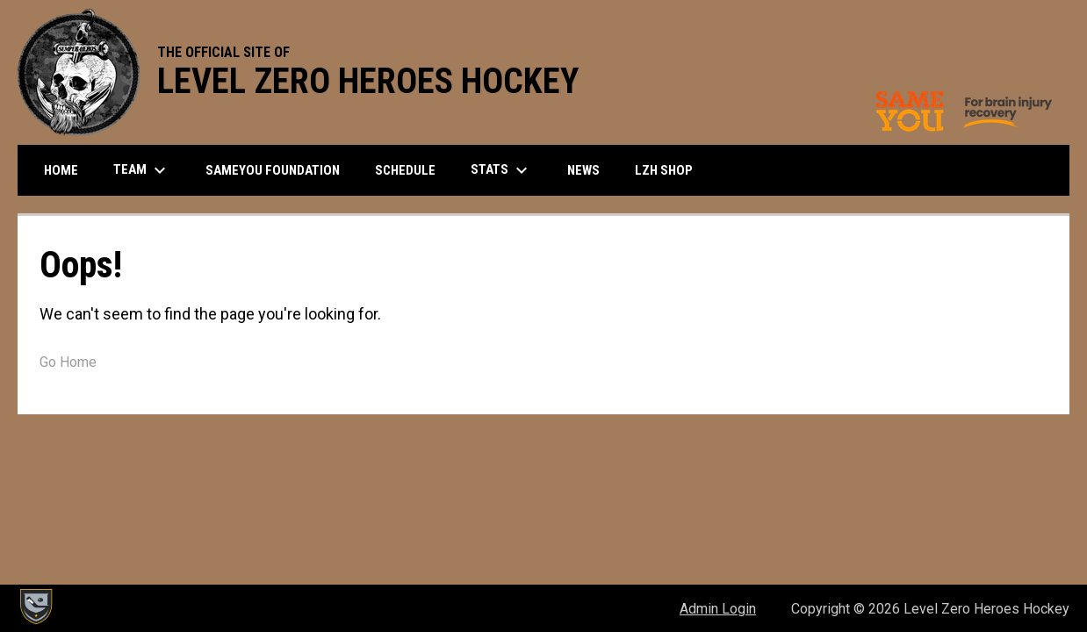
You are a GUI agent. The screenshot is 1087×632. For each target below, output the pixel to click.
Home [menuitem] (61, 170)
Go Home (68, 362)
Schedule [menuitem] (405, 170)
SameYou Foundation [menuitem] (272, 170)
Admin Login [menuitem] (718, 608)
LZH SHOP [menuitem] (670, 170)
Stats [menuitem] (501, 170)
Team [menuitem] (141, 170)
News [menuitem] (583, 170)
